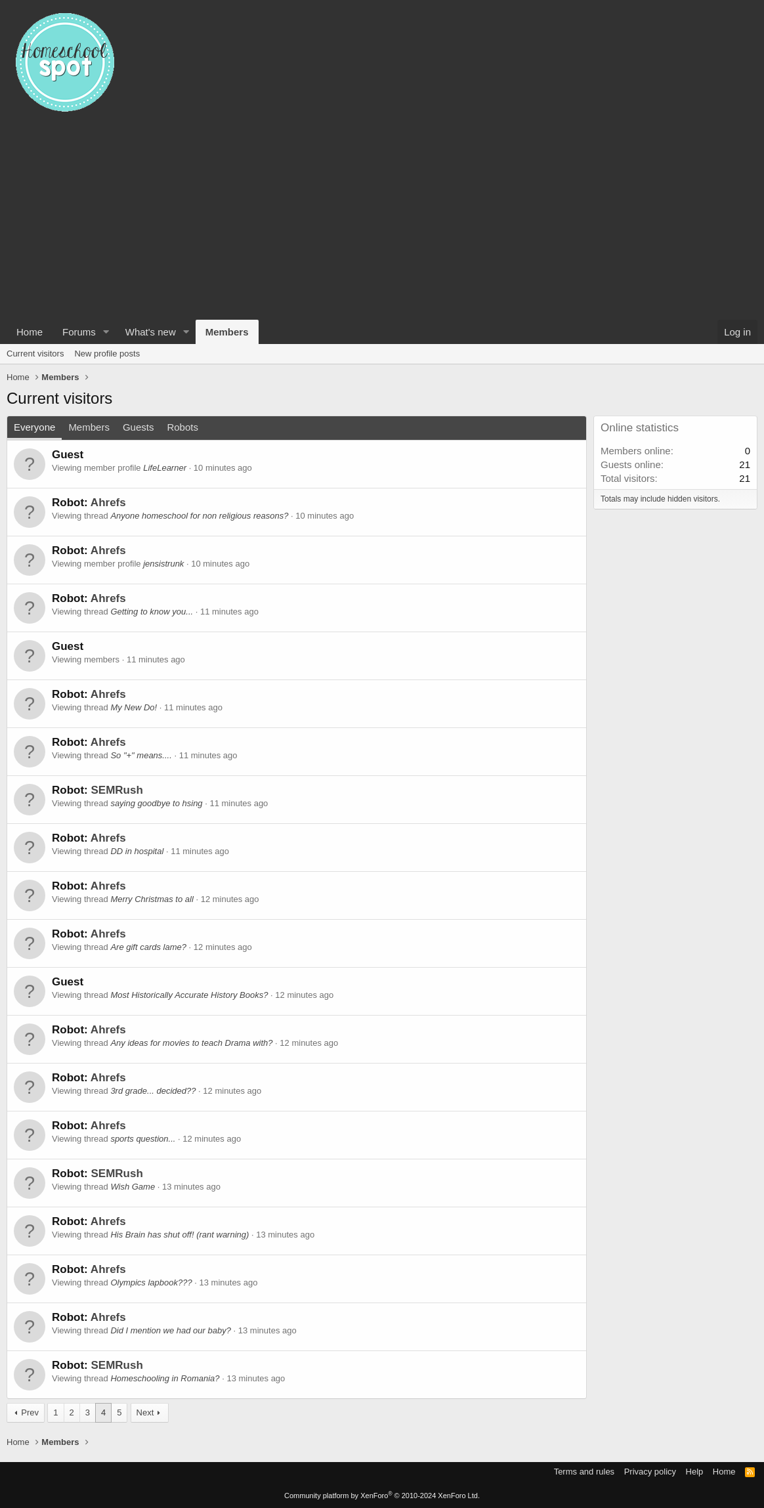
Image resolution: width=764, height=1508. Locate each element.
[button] (106, 332)
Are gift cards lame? (148, 947)
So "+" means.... (140, 755)
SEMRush (116, 790)
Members (227, 331)
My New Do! (133, 707)
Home (29, 331)
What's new (150, 331)
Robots (182, 427)
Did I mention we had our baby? (170, 1330)
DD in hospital (136, 851)
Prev (30, 1412)
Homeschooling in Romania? (164, 1378)
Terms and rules (584, 1471)
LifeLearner (164, 468)
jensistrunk (163, 564)
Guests (138, 427)
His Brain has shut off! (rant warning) (179, 1234)
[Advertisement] (382, 221)
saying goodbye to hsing (156, 803)
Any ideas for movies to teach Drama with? (191, 1043)
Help (695, 1471)
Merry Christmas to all (151, 899)
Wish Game (132, 1187)
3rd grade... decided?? (153, 1091)
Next (145, 1412)
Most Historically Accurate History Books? (189, 995)
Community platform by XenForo (382, 1495)
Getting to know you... (151, 611)
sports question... (142, 1139)
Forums (79, 331)
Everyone (34, 427)
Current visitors (35, 353)
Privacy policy (650, 1471)
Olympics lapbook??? (151, 1282)
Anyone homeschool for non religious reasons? (199, 516)
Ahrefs (108, 502)
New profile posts (107, 353)
